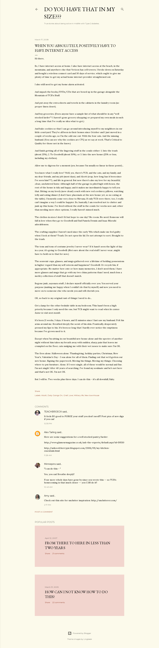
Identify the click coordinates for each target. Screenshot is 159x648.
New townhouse (92, 395)
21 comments (58, 553)
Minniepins (50, 464)
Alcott (44, 395)
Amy (46, 495)
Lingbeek (88, 639)
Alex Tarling (50, 432)
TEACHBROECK (53, 411)
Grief (66, 395)
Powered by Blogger (79, 633)
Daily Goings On (55, 395)
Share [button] (37, 391)
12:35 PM (48, 423)
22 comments (58, 602)
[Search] (122, 9)
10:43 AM (48, 487)
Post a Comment (44, 512)
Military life (79, 395)
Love (71, 395)
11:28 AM (48, 455)
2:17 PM (47, 505)
